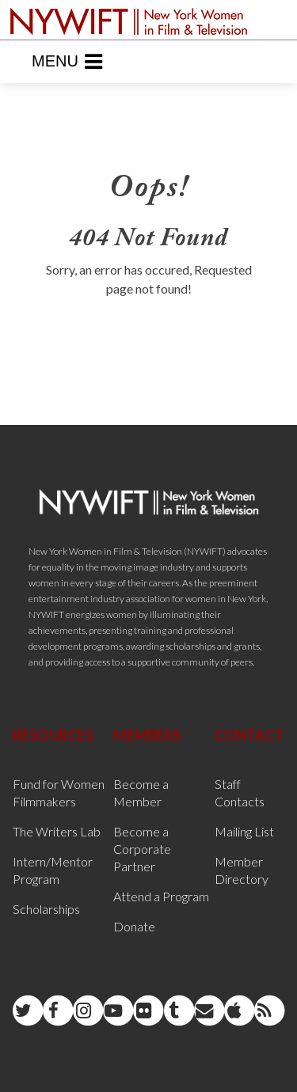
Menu (67, 61)
